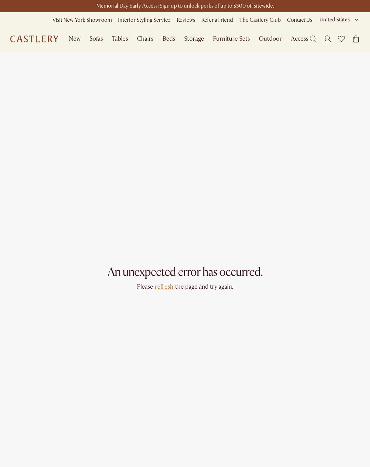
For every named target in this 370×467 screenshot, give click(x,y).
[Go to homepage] (34, 39)
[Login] (327, 38)
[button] (341, 39)
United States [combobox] (334, 19)
